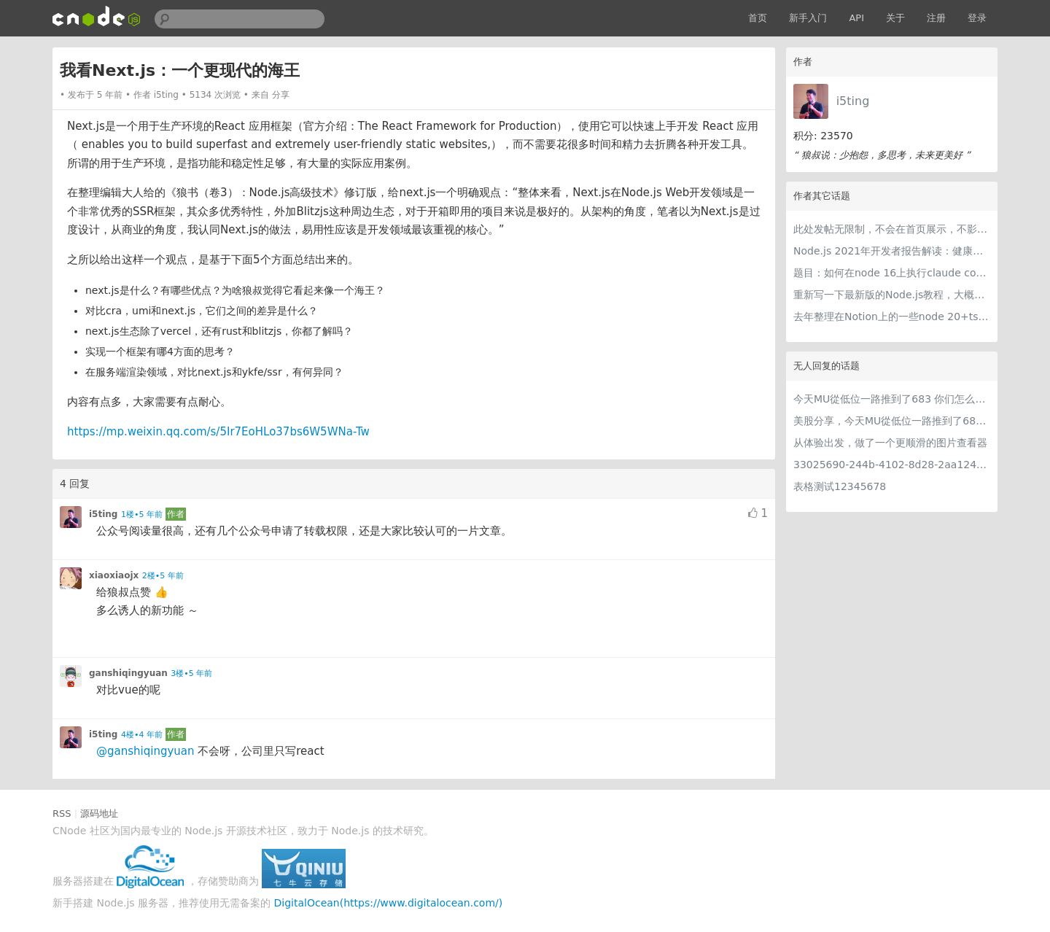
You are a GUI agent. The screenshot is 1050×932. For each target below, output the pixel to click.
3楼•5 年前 (191, 673)
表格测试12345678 (839, 486)
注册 (936, 17)
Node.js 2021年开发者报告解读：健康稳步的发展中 (891, 251)
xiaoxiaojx (114, 575)
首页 (757, 17)
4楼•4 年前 (142, 734)
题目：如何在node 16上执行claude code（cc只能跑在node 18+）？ (891, 273)
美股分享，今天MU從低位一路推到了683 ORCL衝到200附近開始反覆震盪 (891, 421)
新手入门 (808, 17)
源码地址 (99, 813)
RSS (61, 813)
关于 (895, 17)
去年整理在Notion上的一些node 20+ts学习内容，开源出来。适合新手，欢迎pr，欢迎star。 (891, 316)
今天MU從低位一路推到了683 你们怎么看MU (891, 399)
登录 (977, 17)
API (856, 17)
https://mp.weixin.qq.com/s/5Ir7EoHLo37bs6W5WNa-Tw (218, 431)
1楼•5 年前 (142, 514)
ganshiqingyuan (128, 673)
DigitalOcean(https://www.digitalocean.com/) (388, 903)
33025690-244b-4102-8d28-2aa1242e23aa (891, 464)
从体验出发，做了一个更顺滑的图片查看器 (890, 442)
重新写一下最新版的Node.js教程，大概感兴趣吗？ (891, 294)
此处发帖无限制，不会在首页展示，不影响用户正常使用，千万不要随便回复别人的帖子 (891, 229)
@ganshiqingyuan (145, 751)
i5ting (853, 101)
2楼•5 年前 (163, 575)
